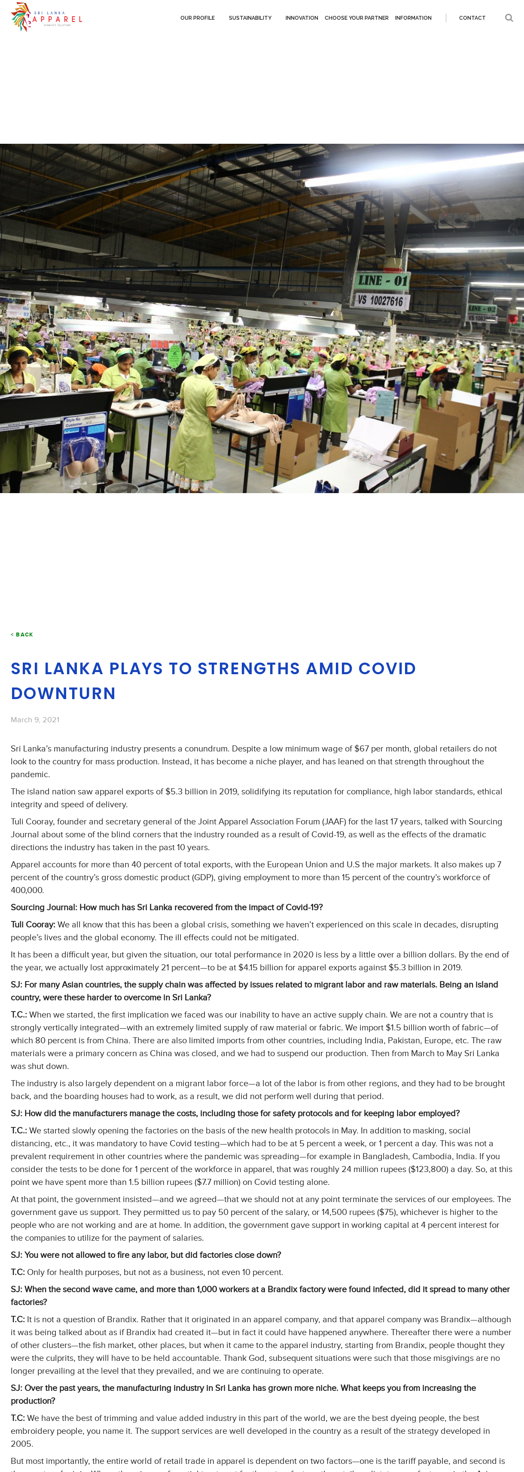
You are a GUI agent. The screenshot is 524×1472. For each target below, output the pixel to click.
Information (413, 18)
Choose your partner (357, 18)
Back (24, 634)
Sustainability (250, 18)
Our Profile (197, 18)
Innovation (302, 18)
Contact (472, 18)
